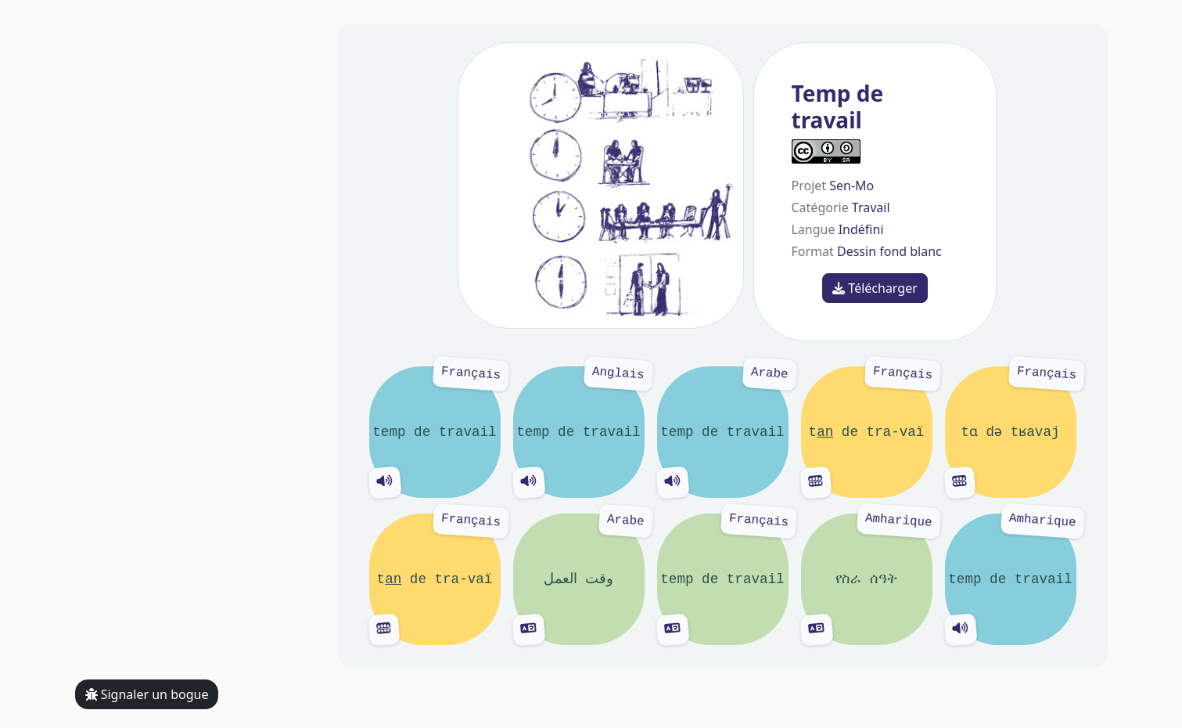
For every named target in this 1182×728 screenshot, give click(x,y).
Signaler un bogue (147, 694)
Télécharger (875, 288)
